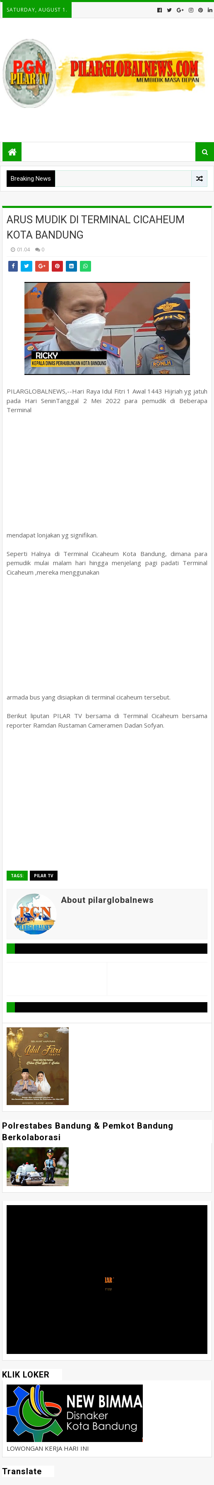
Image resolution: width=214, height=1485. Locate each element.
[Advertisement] (107, 472)
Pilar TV (43, 876)
